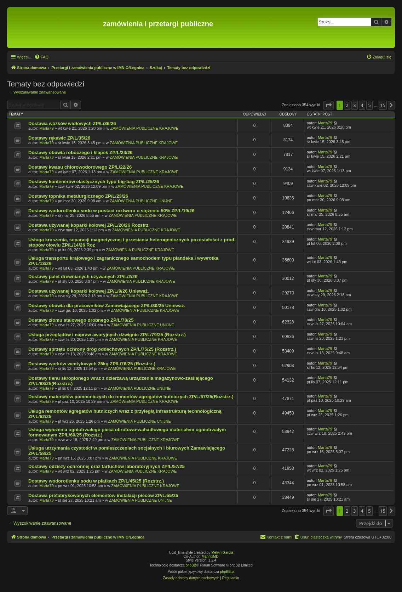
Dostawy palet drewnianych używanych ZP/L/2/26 (83, 276)
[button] (328, 105)
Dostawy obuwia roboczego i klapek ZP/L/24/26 (80, 152)
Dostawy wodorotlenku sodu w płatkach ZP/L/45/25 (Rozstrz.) (96, 481)
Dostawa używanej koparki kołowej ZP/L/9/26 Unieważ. (88, 291)
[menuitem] (41, 57)
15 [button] (382, 105)
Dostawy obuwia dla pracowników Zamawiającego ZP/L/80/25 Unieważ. (106, 305)
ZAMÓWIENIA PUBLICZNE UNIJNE (141, 201)
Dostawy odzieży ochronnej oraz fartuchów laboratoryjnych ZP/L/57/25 (106, 466)
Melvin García (222, 552)
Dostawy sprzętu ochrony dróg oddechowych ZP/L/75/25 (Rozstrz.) (102, 349)
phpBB (191, 565)
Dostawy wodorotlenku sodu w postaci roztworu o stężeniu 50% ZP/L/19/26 (111, 210)
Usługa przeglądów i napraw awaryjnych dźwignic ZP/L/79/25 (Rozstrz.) (107, 334)
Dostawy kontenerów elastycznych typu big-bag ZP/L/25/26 (93, 181)
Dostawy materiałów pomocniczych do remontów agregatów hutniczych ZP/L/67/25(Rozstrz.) (131, 396)
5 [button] (369, 105)
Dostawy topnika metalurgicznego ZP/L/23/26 (78, 196)
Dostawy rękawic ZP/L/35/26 (59, 138)
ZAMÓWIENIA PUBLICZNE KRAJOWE (144, 128)
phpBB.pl (227, 572)
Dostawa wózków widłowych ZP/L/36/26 (72, 123)
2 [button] (347, 105)
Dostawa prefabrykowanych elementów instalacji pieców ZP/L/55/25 (103, 495)
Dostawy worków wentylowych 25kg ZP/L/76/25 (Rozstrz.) (91, 363)
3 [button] (354, 105)
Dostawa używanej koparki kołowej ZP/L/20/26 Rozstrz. (89, 225)
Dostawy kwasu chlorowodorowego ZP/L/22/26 (80, 167)
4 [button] (362, 105)
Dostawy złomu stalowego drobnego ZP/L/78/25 (81, 320)
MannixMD (210, 556)
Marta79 (46, 128)
